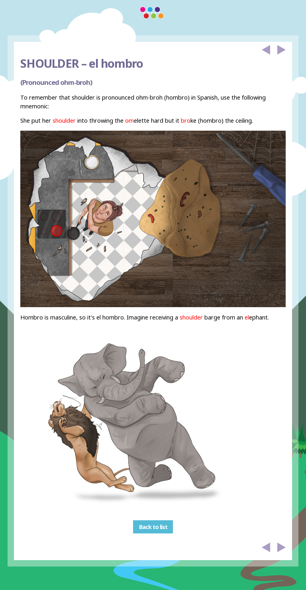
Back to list (153, 527)
